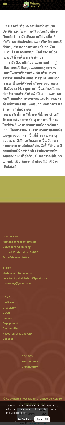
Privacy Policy (49, 408)
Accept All (42, 419)
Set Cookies (24, 419)
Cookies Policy (18, 412)
